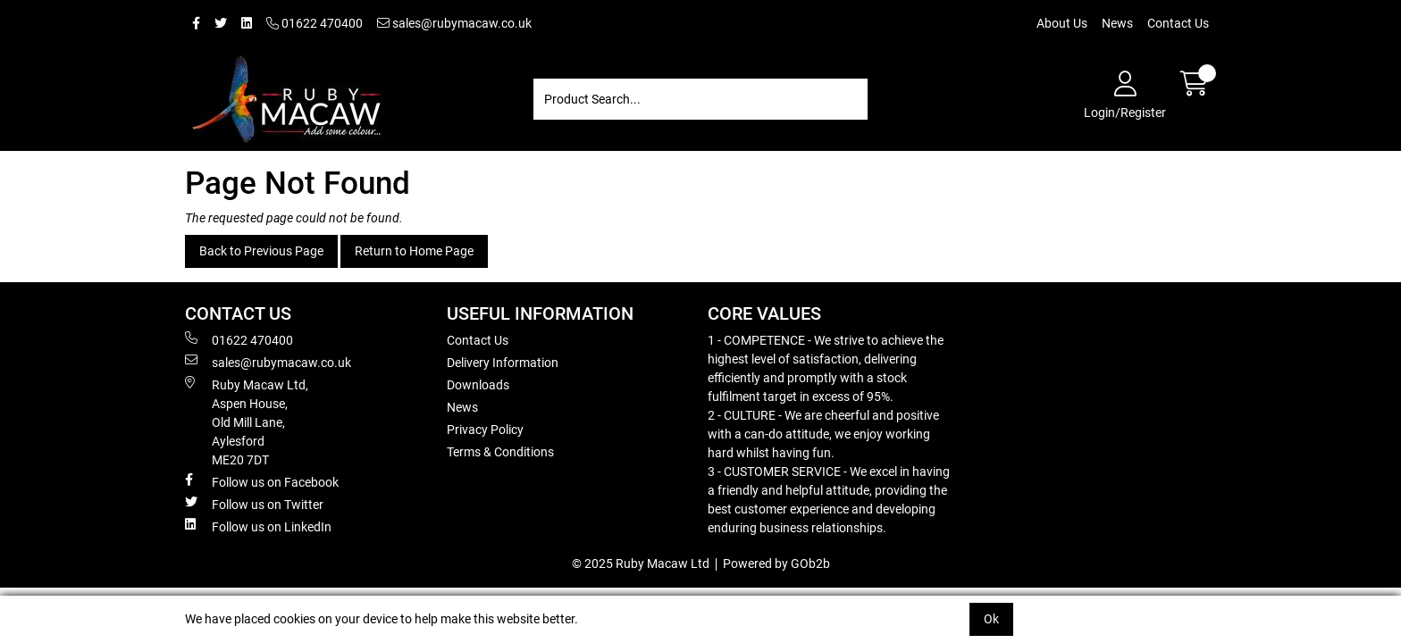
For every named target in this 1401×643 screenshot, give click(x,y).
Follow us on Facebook (262, 481)
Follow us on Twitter (254, 504)
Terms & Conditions (500, 452)
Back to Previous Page (261, 251)
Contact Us (1178, 23)
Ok (991, 619)
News (1117, 23)
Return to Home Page (414, 251)
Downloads (478, 385)
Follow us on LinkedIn (258, 526)
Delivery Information (502, 362)
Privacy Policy (485, 429)
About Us (1061, 23)
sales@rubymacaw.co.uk (454, 23)
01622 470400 (314, 23)
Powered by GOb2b (776, 563)
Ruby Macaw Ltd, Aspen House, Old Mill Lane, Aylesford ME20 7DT (246, 421)
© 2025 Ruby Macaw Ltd (640, 563)
